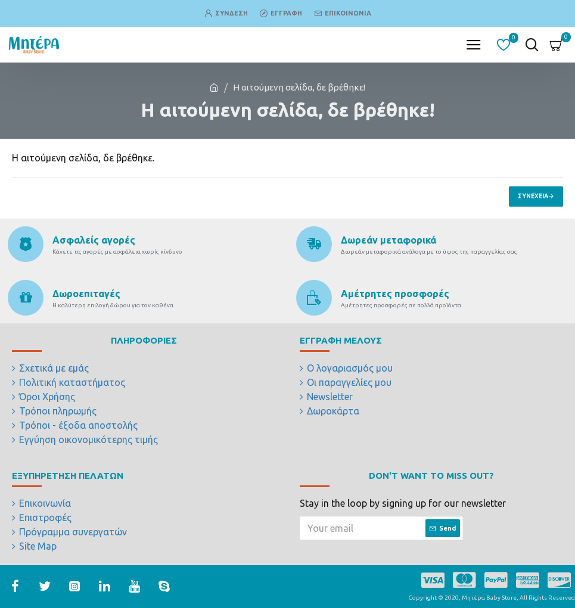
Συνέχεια (533, 196)
